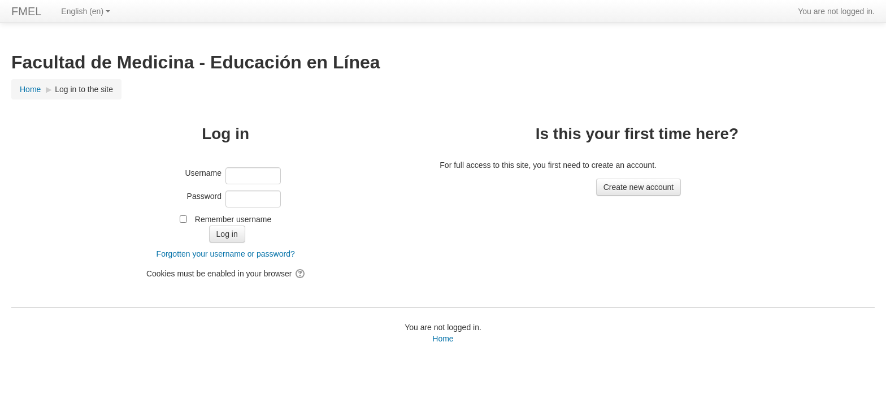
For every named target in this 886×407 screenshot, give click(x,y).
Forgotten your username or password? (226, 253)
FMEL (26, 11)
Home (442, 338)
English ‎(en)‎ (85, 11)
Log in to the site (84, 89)
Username (203, 172)
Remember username (233, 219)
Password (204, 196)
